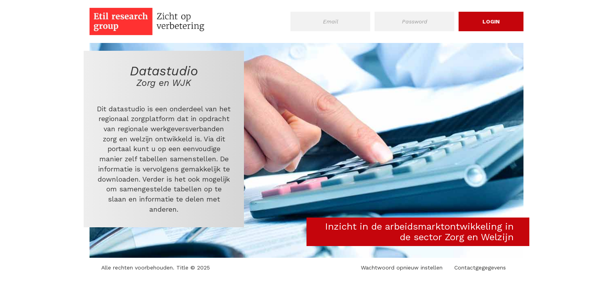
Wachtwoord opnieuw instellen (402, 267)
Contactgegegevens (480, 267)
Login (491, 21)
